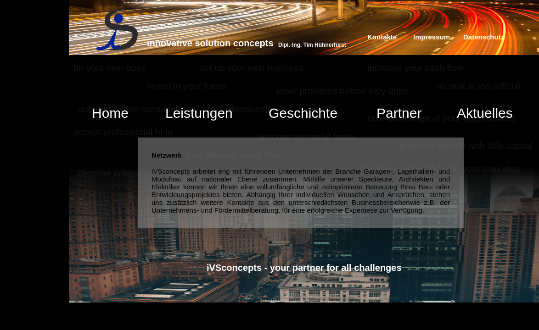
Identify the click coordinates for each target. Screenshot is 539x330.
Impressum (431, 37)
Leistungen (199, 113)
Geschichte (303, 113)
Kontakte (382, 37)
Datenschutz (483, 37)
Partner (398, 113)
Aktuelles (485, 113)
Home (110, 113)
